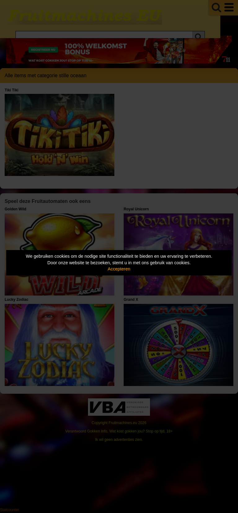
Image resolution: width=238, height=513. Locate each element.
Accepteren (119, 268)
